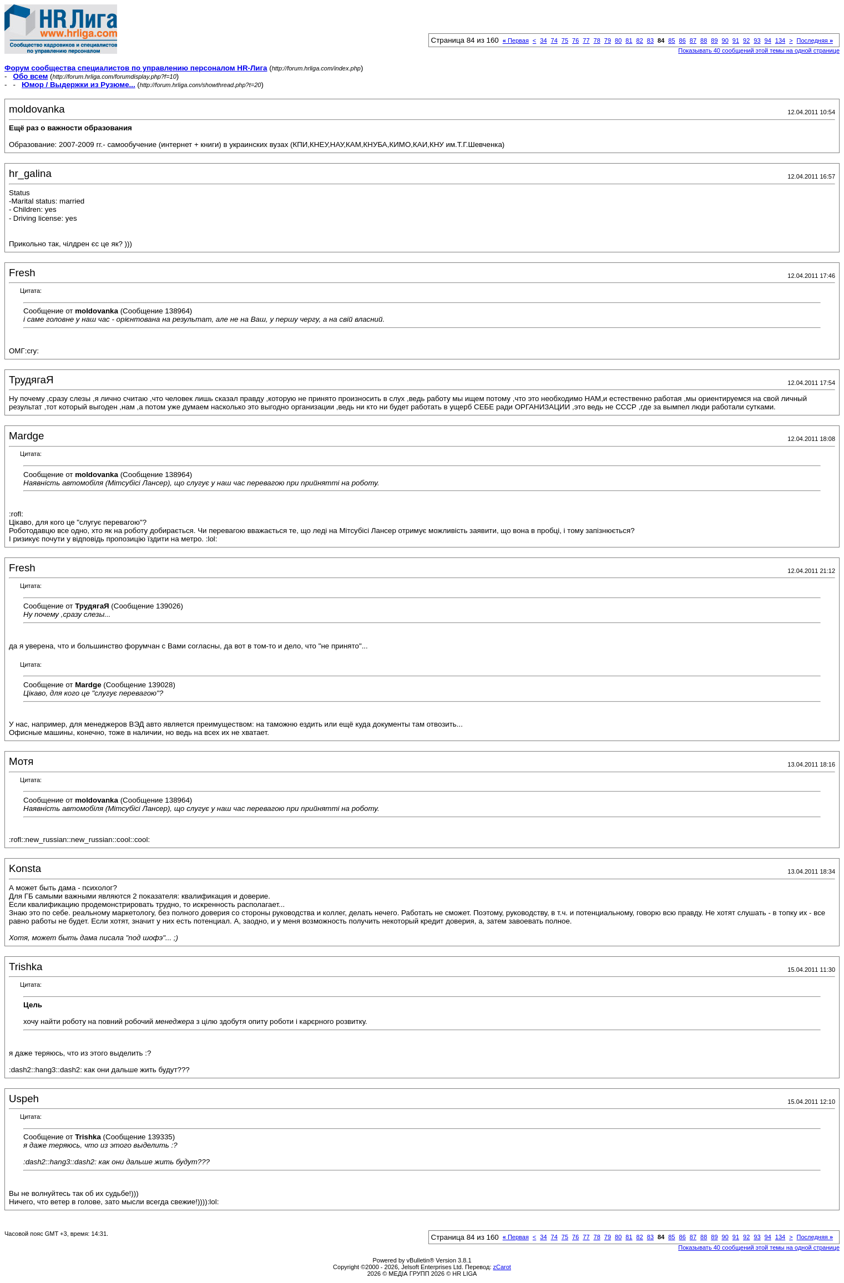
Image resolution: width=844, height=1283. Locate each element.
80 (618, 40)
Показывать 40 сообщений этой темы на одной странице (759, 50)
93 (757, 40)
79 (607, 40)
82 (639, 40)
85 (671, 40)
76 (575, 40)
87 (693, 40)
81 (628, 40)
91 (735, 40)
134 (780, 40)
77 (586, 40)
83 (650, 40)
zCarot (502, 1267)
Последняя (815, 40)
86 (682, 40)
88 (703, 40)
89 (714, 40)
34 (543, 40)
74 (554, 40)
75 (565, 40)
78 (597, 40)
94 (768, 40)
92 (746, 40)
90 (725, 40)
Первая (516, 40)
